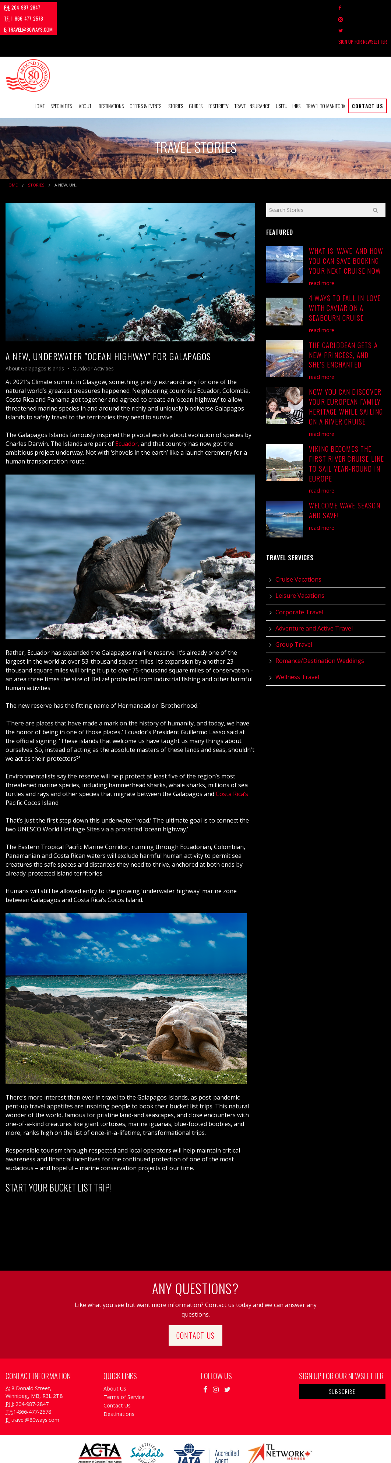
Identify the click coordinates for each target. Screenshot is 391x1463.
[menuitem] (39, 72)
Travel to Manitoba (325, 72)
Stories (175, 72)
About (85, 72)
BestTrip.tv (218, 72)
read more (321, 249)
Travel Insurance (252, 72)
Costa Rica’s (232, 760)
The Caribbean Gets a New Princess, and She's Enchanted (343, 321)
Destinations (111, 72)
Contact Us (367, 72)
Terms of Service (123, 1363)
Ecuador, (127, 410)
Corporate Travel (299, 578)
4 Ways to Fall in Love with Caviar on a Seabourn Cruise (345, 274)
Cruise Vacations (298, 546)
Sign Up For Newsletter (362, 7)
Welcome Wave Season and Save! (344, 476)
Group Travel (293, 611)
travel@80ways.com (120, 7)
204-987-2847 (22, 7)
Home (39, 72)
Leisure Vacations (299, 562)
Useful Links (288, 72)
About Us (114, 1354)
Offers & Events (145, 72)
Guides (195, 72)
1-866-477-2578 (68, 7)
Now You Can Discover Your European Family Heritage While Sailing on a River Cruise (346, 373)
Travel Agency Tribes (237, 1447)
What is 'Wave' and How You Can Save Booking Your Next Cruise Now (346, 227)
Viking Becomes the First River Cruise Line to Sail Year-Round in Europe (346, 430)
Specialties (61, 72)
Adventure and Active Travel (314, 595)
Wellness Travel (297, 643)
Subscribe (342, 1357)
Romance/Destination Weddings (319, 627)
